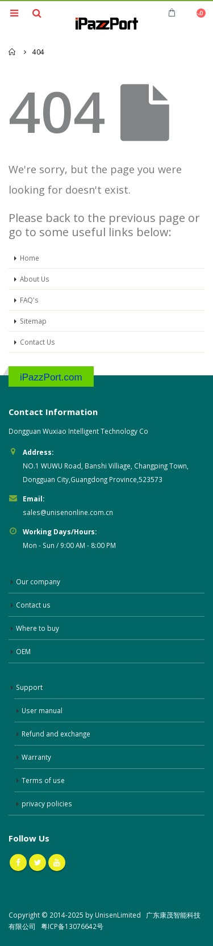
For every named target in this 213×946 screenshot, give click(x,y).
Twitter (37, 862)
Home (29, 257)
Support (29, 687)
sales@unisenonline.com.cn (68, 512)
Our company (38, 581)
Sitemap (33, 320)
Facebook (18, 862)
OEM (23, 651)
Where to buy (37, 628)
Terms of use (43, 780)
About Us (34, 278)
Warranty (36, 756)
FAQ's (29, 299)
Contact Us (37, 341)
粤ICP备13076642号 (72, 926)
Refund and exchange (56, 733)
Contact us (33, 604)
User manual (42, 710)
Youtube (56, 862)
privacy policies (47, 803)
